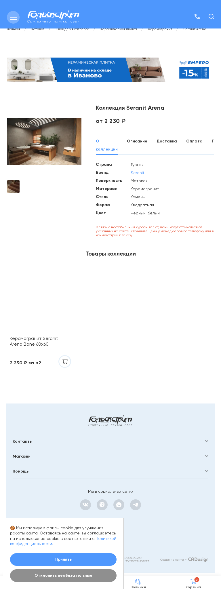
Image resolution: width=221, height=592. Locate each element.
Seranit (137, 172)
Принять (63, 559)
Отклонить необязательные (63, 575)
